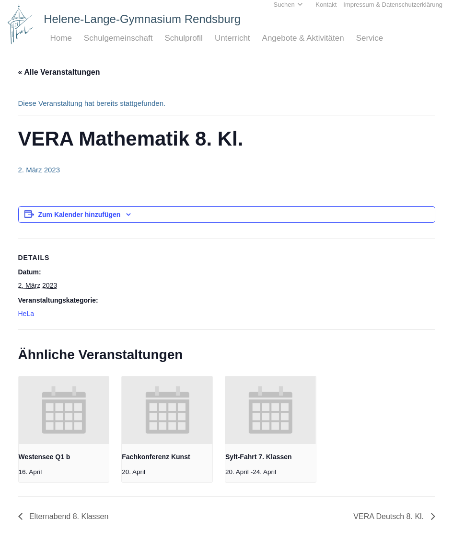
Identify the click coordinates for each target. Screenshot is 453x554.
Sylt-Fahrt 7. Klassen (258, 457)
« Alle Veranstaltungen (59, 72)
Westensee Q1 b (44, 457)
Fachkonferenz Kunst (156, 457)
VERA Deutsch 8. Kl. (389, 516)
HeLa (26, 313)
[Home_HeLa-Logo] (20, 24)
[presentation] (64, 410)
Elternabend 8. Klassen (68, 516)
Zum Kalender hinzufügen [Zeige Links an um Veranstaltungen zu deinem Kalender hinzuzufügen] (79, 214)
